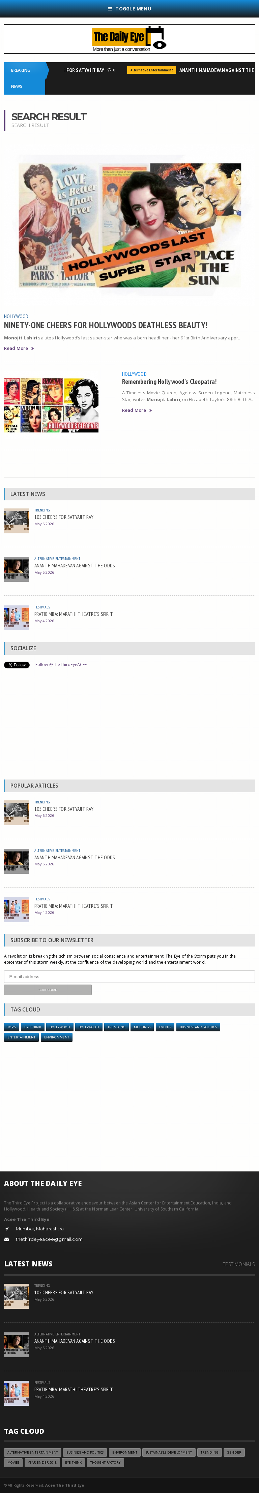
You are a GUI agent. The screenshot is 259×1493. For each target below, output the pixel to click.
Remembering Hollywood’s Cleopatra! (169, 381)
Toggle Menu (129, 8)
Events (165, 1027)
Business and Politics (198, 1027)
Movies (13, 1462)
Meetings (142, 1027)
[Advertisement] (129, 725)
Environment (56, 1037)
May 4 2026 (44, 620)
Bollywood (89, 1027)
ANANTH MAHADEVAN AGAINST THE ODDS (74, 565)
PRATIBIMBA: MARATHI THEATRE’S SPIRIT (73, 613)
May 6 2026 (44, 523)
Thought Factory (105, 1462)
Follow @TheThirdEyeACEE (61, 664)
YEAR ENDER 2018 (42, 1462)
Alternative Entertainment (153, 70)
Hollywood (16, 316)
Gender (234, 1452)
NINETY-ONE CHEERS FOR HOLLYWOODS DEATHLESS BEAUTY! (106, 325)
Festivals (42, 606)
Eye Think (32, 1027)
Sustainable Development (169, 1452)
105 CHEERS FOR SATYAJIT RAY (73, 70)
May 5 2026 (44, 572)
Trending (42, 509)
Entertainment (21, 1037)
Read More (19, 348)
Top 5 (11, 1027)
